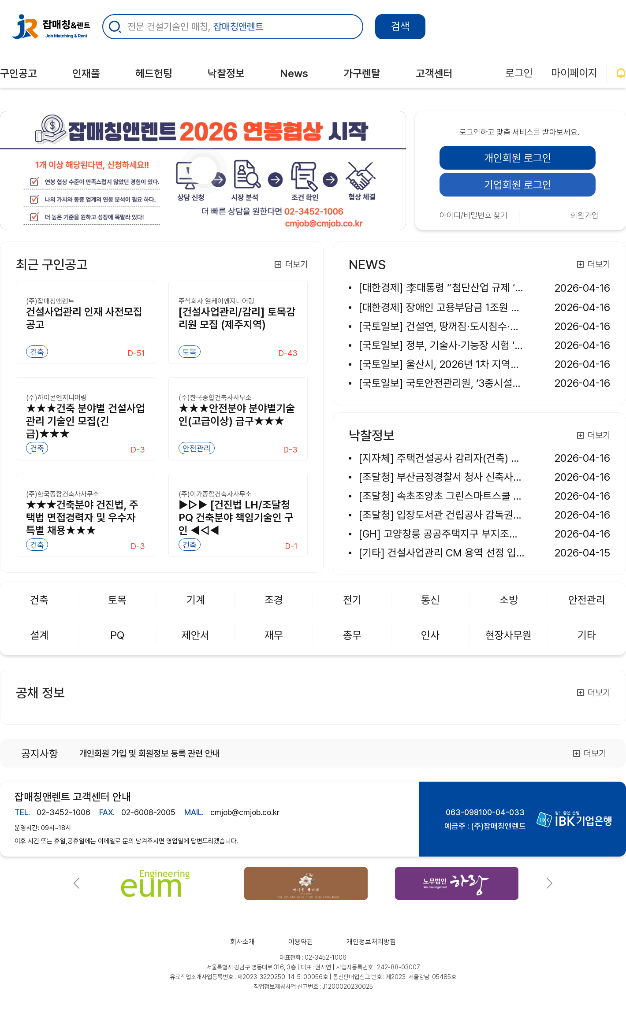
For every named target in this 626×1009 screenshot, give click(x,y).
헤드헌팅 (153, 73)
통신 (430, 600)
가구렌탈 (361, 73)
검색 (400, 26)
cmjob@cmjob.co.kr (245, 812)
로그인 (519, 73)
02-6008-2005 (148, 812)
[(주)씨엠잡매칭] (219, 214)
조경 (274, 600)
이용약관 (300, 942)
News (294, 73)
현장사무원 (508, 635)
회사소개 (242, 942)
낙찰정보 (226, 73)
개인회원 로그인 (517, 158)
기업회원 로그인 (517, 184)
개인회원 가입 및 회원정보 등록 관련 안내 (149, 753)
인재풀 (86, 73)
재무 (274, 635)
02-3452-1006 (63, 812)
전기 (352, 600)
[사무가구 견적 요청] (203, 214)
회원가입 (584, 215)
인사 (430, 635)
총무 (352, 635)
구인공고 (18, 73)
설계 (39, 635)
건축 (39, 600)
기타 (587, 635)
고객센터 (434, 73)
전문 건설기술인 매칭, (195, 26)
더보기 (291, 264)
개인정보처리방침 (371, 942)
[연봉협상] (187, 214)
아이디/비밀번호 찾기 (473, 215)
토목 (117, 600)
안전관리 (586, 600)
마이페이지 (574, 73)
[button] (76, 883)
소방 (508, 600)
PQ (117, 635)
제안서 (195, 635)
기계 (195, 600)
